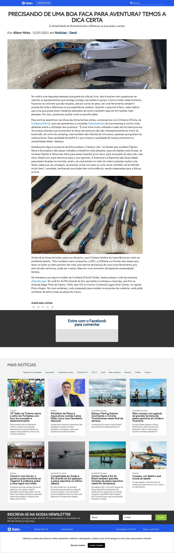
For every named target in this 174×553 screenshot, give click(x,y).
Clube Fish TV (82, 372)
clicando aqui (38, 281)
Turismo (147, 372)
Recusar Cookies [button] (78, 545)
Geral (73, 33)
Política (138, 372)
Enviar (161, 517)
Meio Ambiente (115, 372)
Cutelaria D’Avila (40, 123)
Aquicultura (49, 372)
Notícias (61, 33)
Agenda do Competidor (32, 372)
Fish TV (94, 372)
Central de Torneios (65, 372)
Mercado (127, 372)
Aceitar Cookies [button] (96, 545)
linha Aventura (96, 123)
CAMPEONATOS (43, 3)
